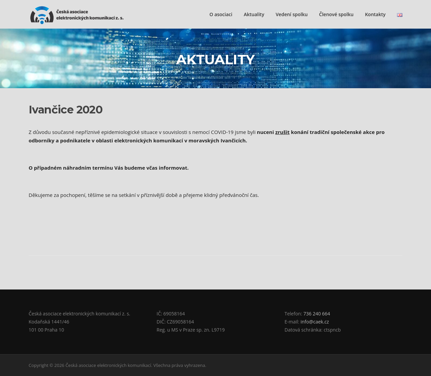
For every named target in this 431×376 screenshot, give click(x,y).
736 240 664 (316, 313)
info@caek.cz (314, 321)
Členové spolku (336, 14)
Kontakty (375, 14)
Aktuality (254, 14)
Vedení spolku (292, 14)
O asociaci (220, 14)
